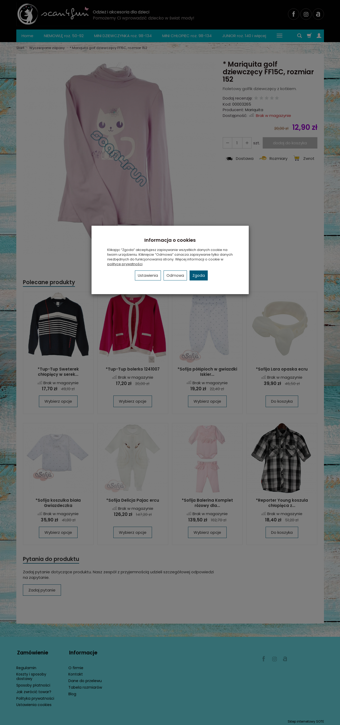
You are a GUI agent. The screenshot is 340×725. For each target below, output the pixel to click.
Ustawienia (148, 275)
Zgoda (198, 275)
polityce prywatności (125, 264)
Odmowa (175, 275)
